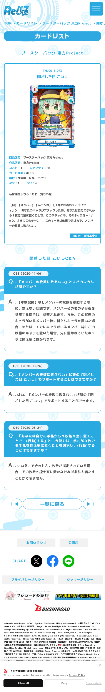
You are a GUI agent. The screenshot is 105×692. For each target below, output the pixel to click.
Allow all (23, 683)
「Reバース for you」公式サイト (16, 11)
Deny (64, 683)
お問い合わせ (36, 542)
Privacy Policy (77, 675)
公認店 (73, 542)
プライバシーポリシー (28, 579)
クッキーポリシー (80, 579)
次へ (88, 504)
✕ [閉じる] (100, 665)
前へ (16, 504)
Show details (94, 683)
